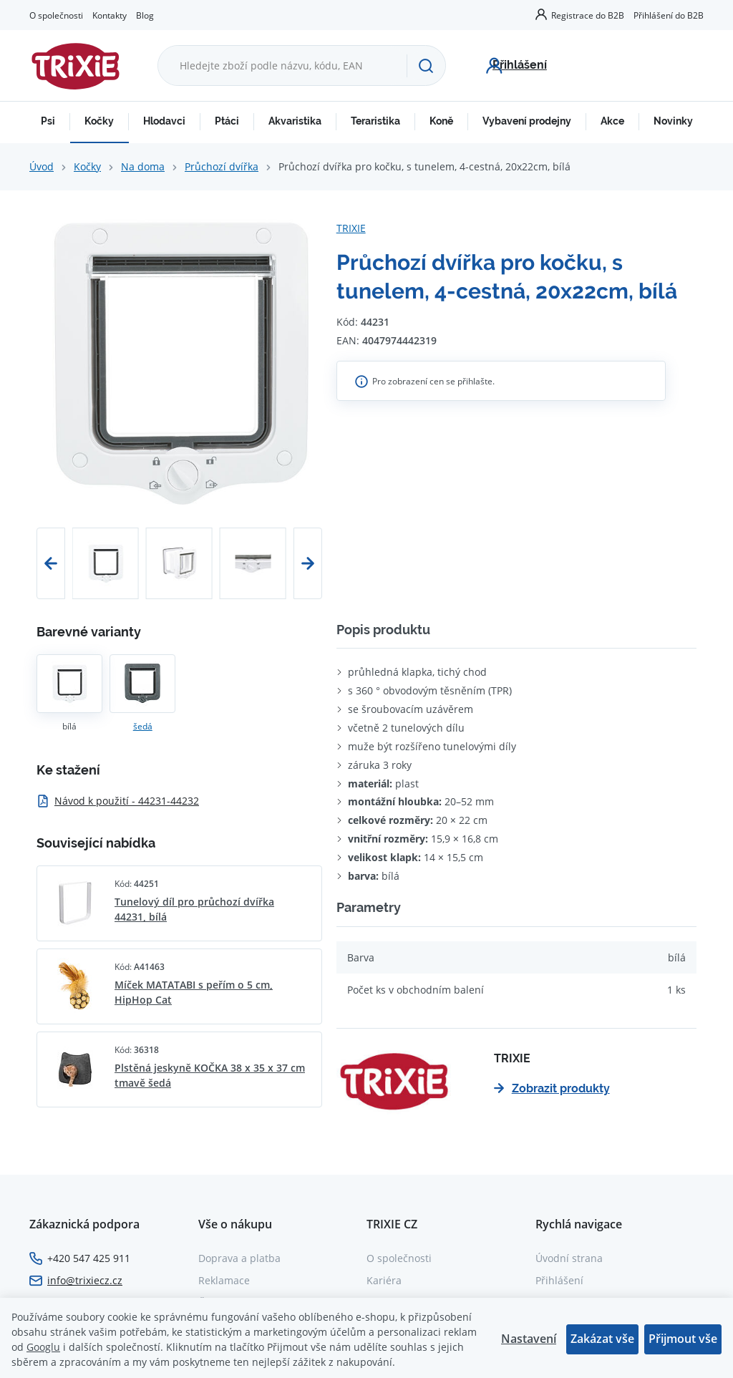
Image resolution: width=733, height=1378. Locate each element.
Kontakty (109, 15)
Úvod (41, 166)
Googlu (43, 1347)
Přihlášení (559, 1280)
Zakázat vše (602, 1339)
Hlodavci (164, 121)
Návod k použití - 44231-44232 (118, 800)
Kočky (99, 121)
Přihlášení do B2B (669, 15)
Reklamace (224, 1280)
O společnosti (56, 15)
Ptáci (227, 121)
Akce (612, 121)
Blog (145, 15)
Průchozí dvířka (221, 166)
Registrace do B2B (587, 15)
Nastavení (528, 1339)
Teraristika (375, 121)
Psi (48, 121)
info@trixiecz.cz (84, 1280)
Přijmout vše (683, 1339)
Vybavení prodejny (526, 121)
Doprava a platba (239, 1258)
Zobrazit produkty (552, 1088)
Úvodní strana (569, 1258)
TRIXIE (351, 228)
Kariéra (384, 1280)
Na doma (143, 166)
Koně (441, 121)
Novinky (673, 121)
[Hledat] (426, 66)
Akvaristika (294, 121)
